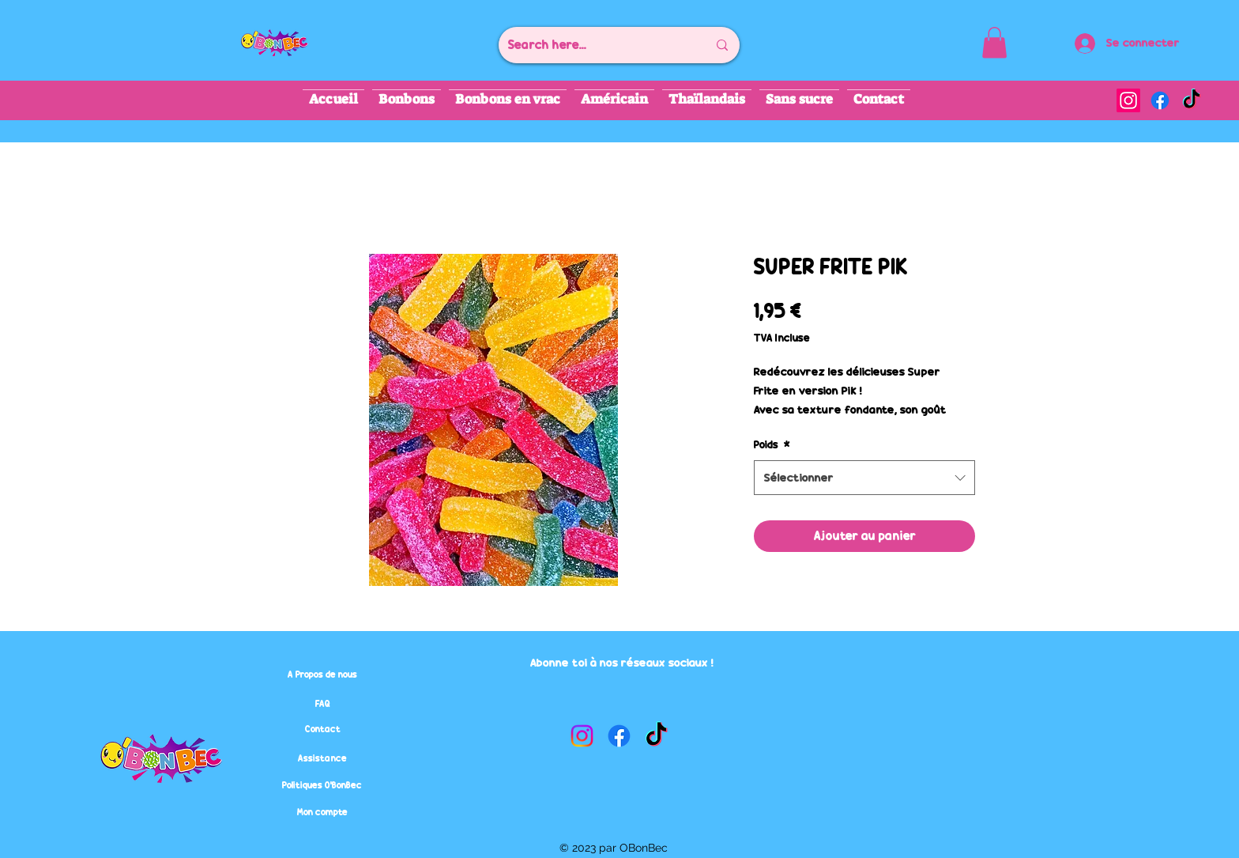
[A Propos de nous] (322, 674)
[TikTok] (1191, 100)
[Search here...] (596, 45)
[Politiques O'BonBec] (322, 785)
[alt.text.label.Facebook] (1160, 100)
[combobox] (864, 477)
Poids (772, 444)
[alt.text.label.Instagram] (1128, 100)
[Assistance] (322, 758)
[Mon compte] (322, 812)
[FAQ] (322, 704)
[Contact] (322, 729)
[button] (994, 42)
